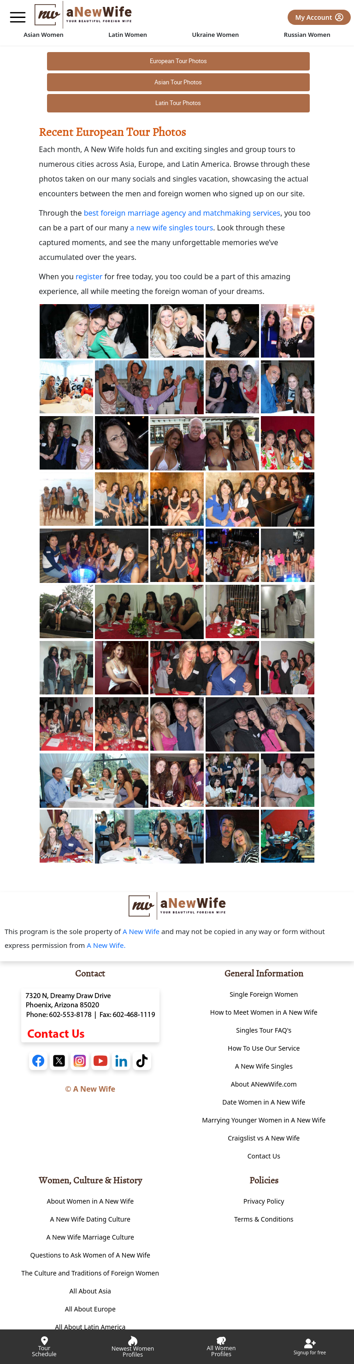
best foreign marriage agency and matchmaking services (182, 213)
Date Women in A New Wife (263, 1102)
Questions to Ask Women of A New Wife (90, 1255)
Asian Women (44, 34)
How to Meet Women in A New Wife (264, 1012)
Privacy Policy (263, 1201)
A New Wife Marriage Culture (90, 1237)
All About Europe (90, 1309)
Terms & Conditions (264, 1219)
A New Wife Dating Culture (90, 1219)
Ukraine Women (215, 34)
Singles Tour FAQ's (263, 1030)
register (89, 276)
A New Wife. (106, 945)
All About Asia (90, 1291)
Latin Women (127, 34)
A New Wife (142, 931)
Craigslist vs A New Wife (264, 1138)
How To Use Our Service (264, 1048)
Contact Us (264, 1156)
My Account (319, 17)
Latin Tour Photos (178, 103)
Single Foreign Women (264, 994)
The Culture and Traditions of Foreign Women (90, 1273)
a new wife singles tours (171, 228)
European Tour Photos (178, 61)
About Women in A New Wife (90, 1201)
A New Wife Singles (264, 1066)
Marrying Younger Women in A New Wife (263, 1120)
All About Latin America (90, 1327)
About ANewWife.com (264, 1084)
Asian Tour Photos (178, 82)
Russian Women (307, 34)
